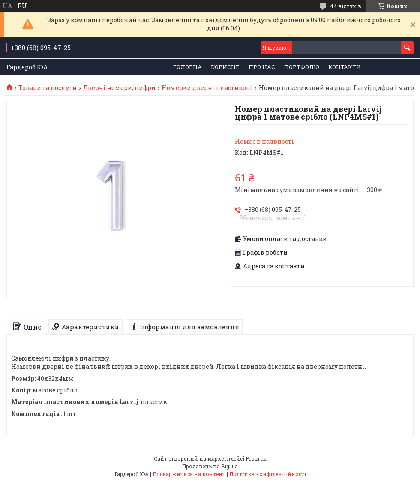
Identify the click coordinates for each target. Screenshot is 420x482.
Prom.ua (256, 458)
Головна (187, 67)
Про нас (262, 67)
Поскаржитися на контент (189, 473)
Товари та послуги (47, 88)
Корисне (225, 67)
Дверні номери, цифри (119, 88)
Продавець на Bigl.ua (210, 466)
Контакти (344, 67)
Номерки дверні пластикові (207, 88)
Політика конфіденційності (267, 473)
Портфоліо (301, 67)
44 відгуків (345, 6)
